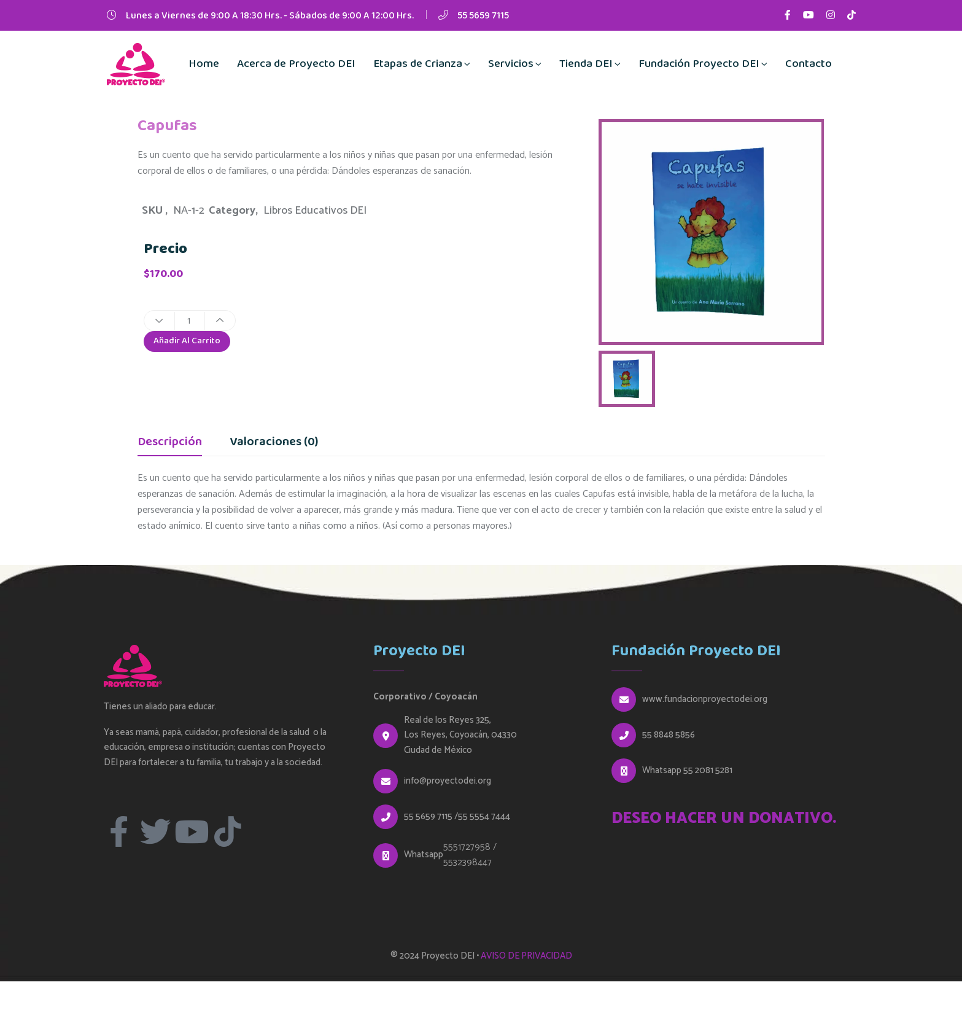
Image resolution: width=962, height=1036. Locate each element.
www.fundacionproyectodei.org (704, 699)
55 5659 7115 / (431, 816)
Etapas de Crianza (417, 64)
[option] (711, 232)
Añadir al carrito (190, 343)
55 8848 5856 (668, 735)
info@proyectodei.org (447, 781)
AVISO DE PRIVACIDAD (526, 956)
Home (203, 64)
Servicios (510, 64)
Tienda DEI (586, 64)
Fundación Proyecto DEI (698, 64)
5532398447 (467, 862)
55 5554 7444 (484, 816)
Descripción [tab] (170, 443)
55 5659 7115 (483, 15)
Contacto (808, 64)
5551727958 (467, 847)
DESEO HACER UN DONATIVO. (723, 819)
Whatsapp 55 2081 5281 (687, 770)
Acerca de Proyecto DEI (296, 64)
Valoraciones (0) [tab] (274, 443)
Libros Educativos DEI (315, 210)
